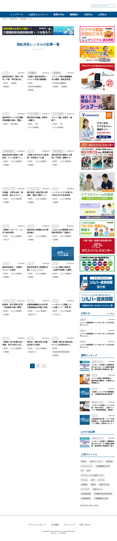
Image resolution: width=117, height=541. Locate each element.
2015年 (55, 311)
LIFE (92, 480)
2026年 (83, 461)
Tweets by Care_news (89, 505)
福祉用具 (109, 461)
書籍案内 (74, 14)
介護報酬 (63, 86)
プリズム (84, 480)
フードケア (85, 489)
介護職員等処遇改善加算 (103, 494)
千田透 (55, 165)
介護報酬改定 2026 (101, 498)
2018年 (5, 199)
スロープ (6, 239)
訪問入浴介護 (104, 484)
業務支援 (6, 86)
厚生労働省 (14, 124)
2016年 (5, 311)
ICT (82, 471)
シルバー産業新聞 (33, 127)
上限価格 (30, 165)
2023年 (5, 83)
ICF (37, 124)
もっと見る (110, 313)
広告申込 (88, 14)
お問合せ (102, 14)
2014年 (30, 348)
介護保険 (13, 83)
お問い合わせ (85, 529)
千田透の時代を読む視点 (9, 151)
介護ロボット (32, 314)
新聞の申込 (59, 14)
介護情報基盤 (86, 494)
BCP (88, 471)
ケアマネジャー (86, 466)
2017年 (5, 273)
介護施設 (84, 484)
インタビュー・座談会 (9, 188)
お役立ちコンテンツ (38, 14)
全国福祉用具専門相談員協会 (61, 352)
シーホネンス (56, 314)
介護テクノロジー (96, 461)
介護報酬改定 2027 (103, 466)
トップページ (16, 14)
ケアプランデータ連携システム (92, 475)
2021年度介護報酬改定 (34, 86)
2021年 (30, 83)
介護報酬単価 (32, 73)
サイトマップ (69, 529)
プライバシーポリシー (37, 529)
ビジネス (101, 480)
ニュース (5, 73)
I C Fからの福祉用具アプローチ (34, 113)
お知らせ (83, 319)
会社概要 (55, 529)
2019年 (55, 124)
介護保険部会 (86, 498)
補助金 (93, 484)
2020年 (5, 124)
